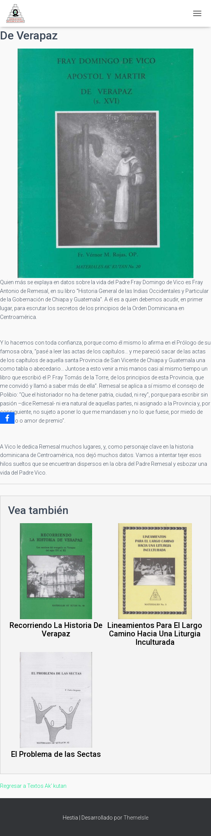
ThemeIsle (135, 818)
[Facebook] (7, 418)
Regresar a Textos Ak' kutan (33, 786)
